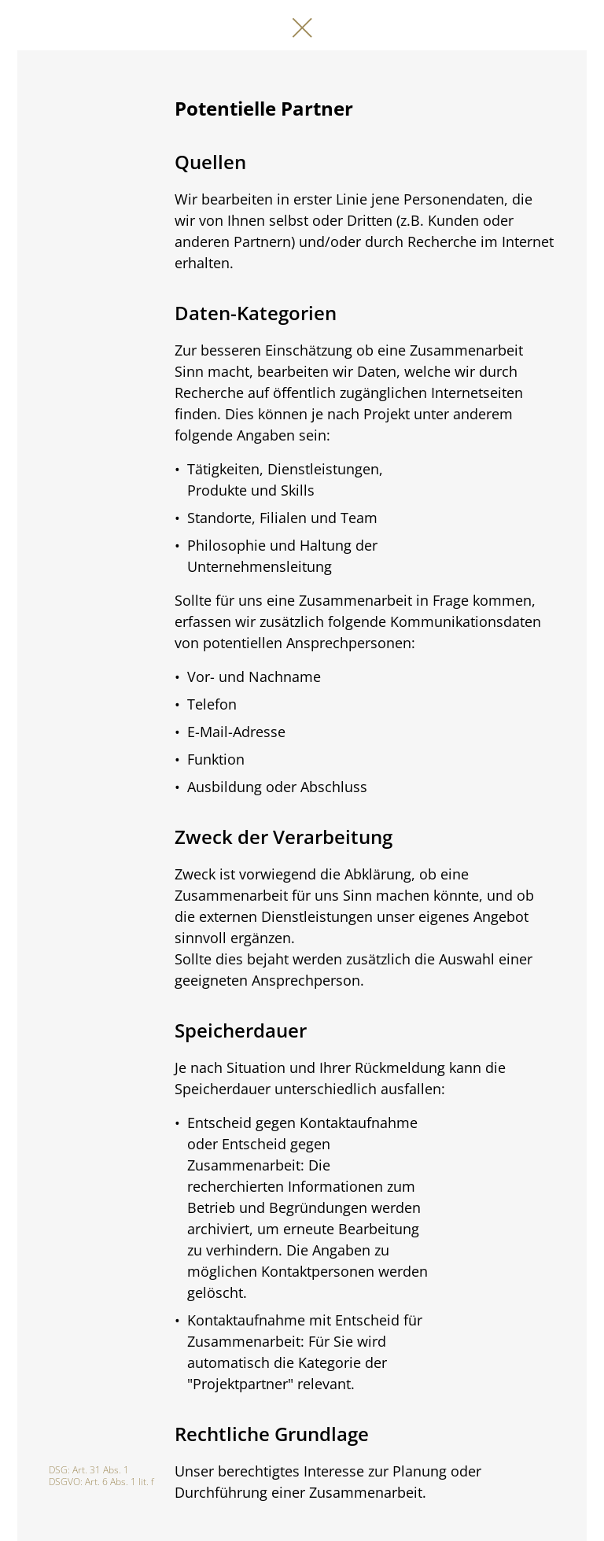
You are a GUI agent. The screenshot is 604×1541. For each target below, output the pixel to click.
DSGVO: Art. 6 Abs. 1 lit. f (101, 1482)
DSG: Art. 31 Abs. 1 (89, 1470)
